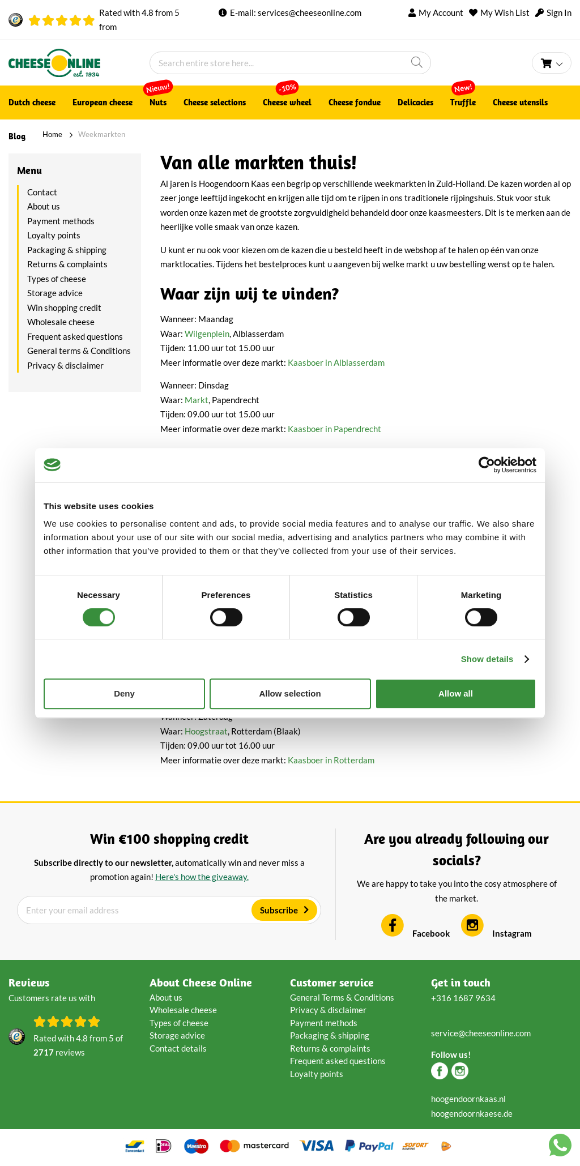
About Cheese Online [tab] (201, 982)
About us (43, 206)
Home (52, 134)
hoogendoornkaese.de (472, 1113)
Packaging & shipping (66, 250)
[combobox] (290, 63)
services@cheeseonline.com (309, 12)
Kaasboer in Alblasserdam (336, 362)
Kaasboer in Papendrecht (334, 429)
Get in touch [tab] (461, 982)
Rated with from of (78, 1046)
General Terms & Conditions (342, 997)
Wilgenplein (207, 333)
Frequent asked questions (75, 336)
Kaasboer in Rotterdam (331, 760)
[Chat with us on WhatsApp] (560, 1147)
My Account (441, 12)
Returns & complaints (67, 264)
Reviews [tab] (28, 982)
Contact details (178, 1048)
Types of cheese (56, 279)
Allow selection (290, 693)
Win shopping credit (64, 307)
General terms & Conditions (79, 350)
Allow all (455, 693)
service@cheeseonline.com (481, 1033)
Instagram (496, 933)
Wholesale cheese (61, 322)
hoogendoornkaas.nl (468, 1099)
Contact (42, 192)
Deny (124, 693)
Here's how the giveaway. (202, 877)
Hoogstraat (206, 731)
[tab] (75, 171)
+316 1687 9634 (463, 998)
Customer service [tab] (332, 982)
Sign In (559, 12)
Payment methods (61, 221)
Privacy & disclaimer (65, 365)
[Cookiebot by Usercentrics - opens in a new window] (486, 464)
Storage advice (55, 293)
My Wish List (505, 12)
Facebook (415, 933)
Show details (487, 659)
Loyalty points (53, 235)
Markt (196, 400)
